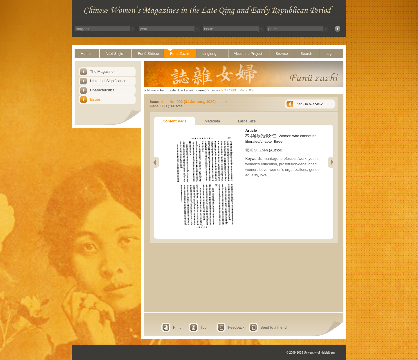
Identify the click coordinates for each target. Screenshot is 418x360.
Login (329, 53)
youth (313, 158)
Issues (95, 99)
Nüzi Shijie (114, 53)
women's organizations (288, 169)
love (263, 175)
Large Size (247, 121)
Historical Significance (108, 81)
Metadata (212, 121)
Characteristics (102, 90)
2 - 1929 (230, 90)
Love (263, 169)
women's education (261, 164)
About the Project (248, 53)
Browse (281, 53)
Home (86, 53)
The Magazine (101, 71)
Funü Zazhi (179, 53)
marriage (271, 158)
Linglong (209, 53)
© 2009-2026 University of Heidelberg (310, 352)
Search (306, 53)
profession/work (293, 158)
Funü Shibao (148, 53)
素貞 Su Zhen (256, 150)
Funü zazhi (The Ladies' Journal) (183, 90)
